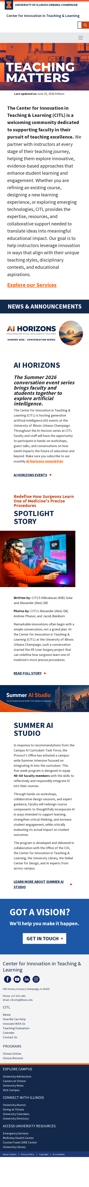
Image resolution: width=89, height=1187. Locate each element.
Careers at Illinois (14, 1081)
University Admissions (17, 1076)
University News (13, 1085)
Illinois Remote (13, 1058)
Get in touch (43, 938)
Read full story (28, 673)
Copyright (43, 1154)
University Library (14, 1147)
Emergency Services (15, 1133)
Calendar (8, 1033)
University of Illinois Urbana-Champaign (46, 5)
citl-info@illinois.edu (21, 1000)
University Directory (16, 1118)
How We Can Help (14, 1019)
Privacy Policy (27, 1154)
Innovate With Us (14, 1023)
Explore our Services (32, 285)
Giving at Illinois (13, 1109)
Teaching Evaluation (16, 1028)
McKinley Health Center (18, 1138)
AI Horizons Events (30, 475)
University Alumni (14, 1105)
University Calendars (16, 1114)
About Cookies (9, 1154)
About (7, 1014)
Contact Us (10, 1037)
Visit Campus (11, 1090)
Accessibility (59, 1154)
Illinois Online (12, 1053)
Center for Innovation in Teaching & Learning (43, 16)
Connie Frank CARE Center (20, 1142)
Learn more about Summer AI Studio (39, 884)
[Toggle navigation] (80, 37)
